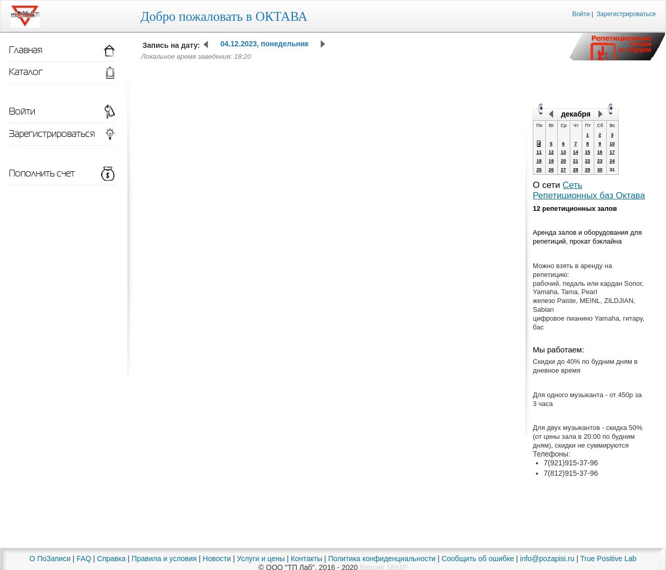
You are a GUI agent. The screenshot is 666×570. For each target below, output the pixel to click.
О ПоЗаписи (50, 558)
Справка (111, 558)
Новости (217, 558)
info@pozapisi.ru (547, 558)
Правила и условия (164, 558)
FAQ (83, 558)
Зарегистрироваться (626, 14)
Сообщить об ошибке (478, 558)
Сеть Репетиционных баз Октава (589, 190)
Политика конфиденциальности (382, 558)
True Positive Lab (608, 558)
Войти (581, 14)
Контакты (306, 558)
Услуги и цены (261, 558)
